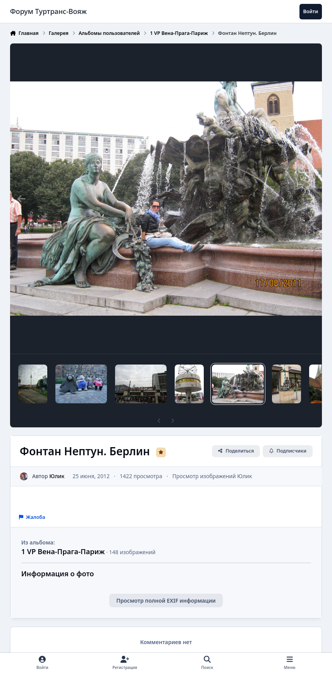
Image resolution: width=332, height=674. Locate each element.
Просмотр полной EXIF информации (165, 600)
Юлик (56, 476)
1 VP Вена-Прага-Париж (63, 551)
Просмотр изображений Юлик (212, 476)
